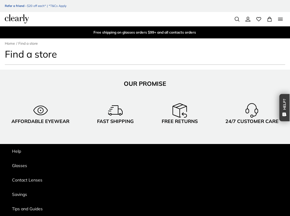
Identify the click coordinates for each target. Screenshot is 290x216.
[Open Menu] (280, 19)
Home (10, 43)
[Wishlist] (259, 19)
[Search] (237, 19)
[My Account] (248, 19)
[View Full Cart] (269, 19)
